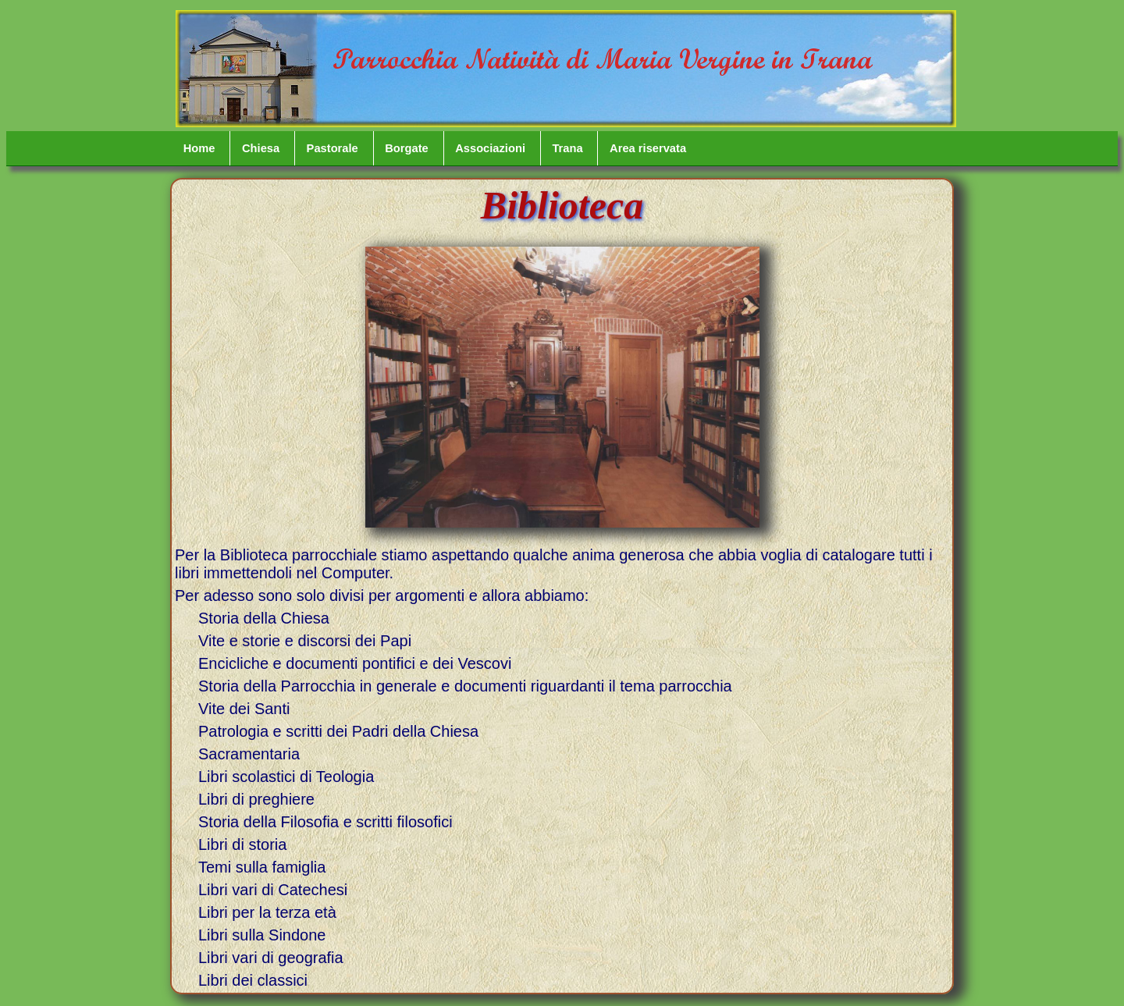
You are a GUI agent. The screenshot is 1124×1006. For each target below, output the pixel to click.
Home (199, 148)
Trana (567, 148)
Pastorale (332, 148)
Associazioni (490, 148)
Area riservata (648, 148)
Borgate (407, 148)
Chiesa (260, 148)
